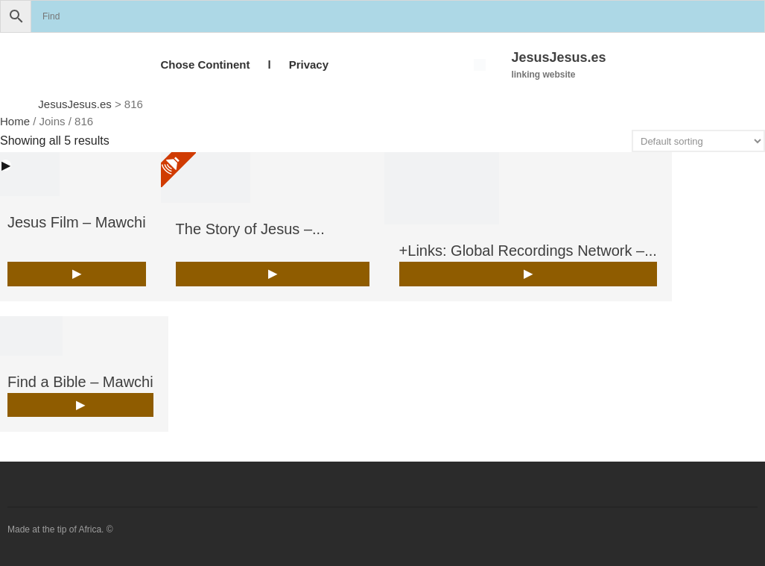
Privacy (308, 64)
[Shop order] (698, 141)
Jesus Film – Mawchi (76, 222)
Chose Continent (205, 64)
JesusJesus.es (558, 57)
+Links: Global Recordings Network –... (528, 250)
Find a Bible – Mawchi (80, 382)
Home (15, 121)
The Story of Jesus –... (250, 229)
